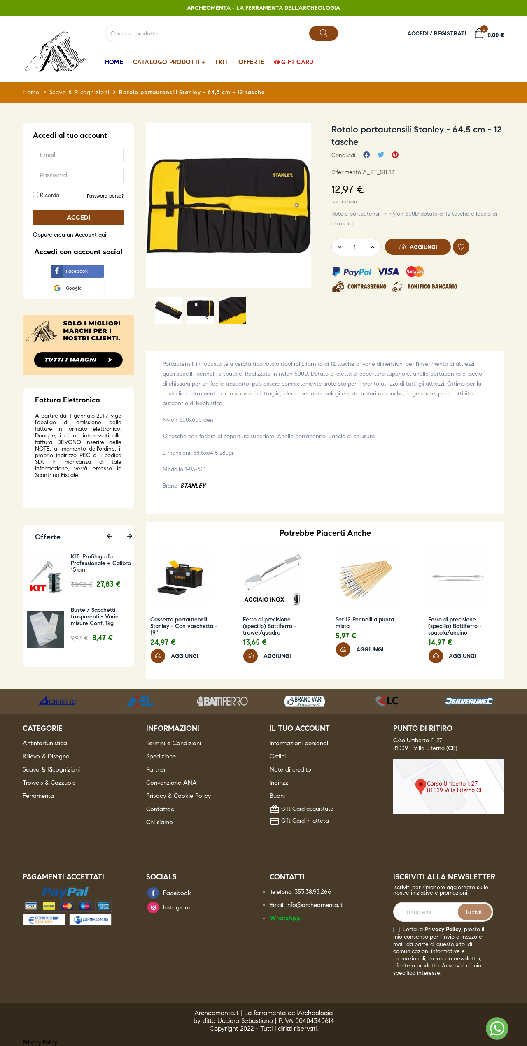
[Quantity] (354, 247)
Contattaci (160, 809)
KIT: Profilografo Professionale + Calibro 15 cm (109, 563)
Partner (156, 769)
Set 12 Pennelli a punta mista (365, 623)
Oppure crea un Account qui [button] (69, 234)
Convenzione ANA (171, 782)
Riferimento (346, 172)
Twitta (381, 155)
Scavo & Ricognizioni (51, 769)
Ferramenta (38, 796)
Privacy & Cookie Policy (178, 796)
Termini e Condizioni (173, 743)
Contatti (287, 876)
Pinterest (395, 155)
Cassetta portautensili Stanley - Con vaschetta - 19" (183, 626)
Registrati (450, 33)
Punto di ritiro (422, 728)
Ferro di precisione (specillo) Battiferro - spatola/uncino (455, 626)
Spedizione (161, 756)
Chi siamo (159, 822)
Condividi (366, 155)
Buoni (277, 796)
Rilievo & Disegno (46, 756)
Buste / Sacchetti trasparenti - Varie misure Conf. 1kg (102, 617)
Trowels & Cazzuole (49, 782)
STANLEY (192, 485)
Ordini (278, 756)
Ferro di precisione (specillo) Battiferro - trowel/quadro (269, 626)
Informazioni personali (299, 743)
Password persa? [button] (105, 196)
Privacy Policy (442, 929)
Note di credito (290, 769)
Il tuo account (300, 728)
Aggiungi (418, 246)
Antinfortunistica (45, 743)
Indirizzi (279, 782)
